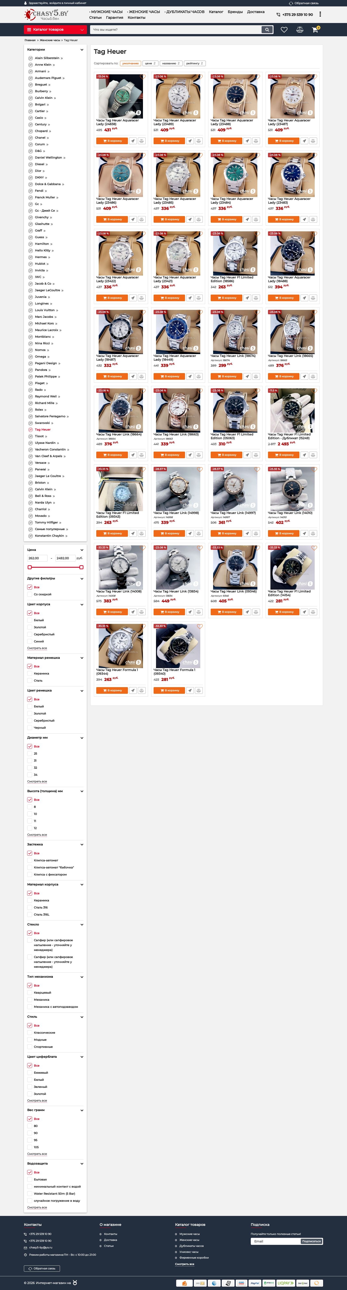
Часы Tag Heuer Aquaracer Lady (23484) (235, 203)
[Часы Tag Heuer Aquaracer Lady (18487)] (121, 332)
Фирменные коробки (194, 1257)
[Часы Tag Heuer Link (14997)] (235, 489)
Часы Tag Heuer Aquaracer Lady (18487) (121, 360)
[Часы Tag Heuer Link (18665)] (292, 332)
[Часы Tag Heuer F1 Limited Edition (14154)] (292, 567)
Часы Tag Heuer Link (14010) (292, 515)
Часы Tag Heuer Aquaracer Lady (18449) (178, 360)
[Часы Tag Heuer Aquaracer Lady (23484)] (235, 175)
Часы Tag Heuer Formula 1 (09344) (121, 674)
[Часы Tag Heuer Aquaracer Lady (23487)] (292, 96)
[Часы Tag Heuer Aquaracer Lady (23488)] (235, 96)
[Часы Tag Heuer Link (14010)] (292, 489)
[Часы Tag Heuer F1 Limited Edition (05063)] (235, 410)
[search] (182, 29)
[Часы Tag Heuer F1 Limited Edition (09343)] (121, 489)
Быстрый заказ (133, 141)
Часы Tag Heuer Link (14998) (178, 515)
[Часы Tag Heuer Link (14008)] (121, 567)
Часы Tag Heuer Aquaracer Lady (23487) (292, 124)
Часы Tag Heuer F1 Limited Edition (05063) (235, 438)
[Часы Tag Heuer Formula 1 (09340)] (178, 646)
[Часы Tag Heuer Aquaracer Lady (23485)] (178, 175)
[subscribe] (287, 1241)
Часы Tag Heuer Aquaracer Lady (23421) (178, 281)
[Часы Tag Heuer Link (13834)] (178, 567)
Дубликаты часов (191, 1246)
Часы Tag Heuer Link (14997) (235, 515)
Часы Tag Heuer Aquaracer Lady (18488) (292, 281)
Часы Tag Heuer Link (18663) (178, 436)
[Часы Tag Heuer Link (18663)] (178, 410)
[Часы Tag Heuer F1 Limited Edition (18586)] (235, 253)
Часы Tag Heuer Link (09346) (235, 593)
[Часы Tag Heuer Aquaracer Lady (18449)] (178, 332)
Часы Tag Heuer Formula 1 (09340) (178, 674)
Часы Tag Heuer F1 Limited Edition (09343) (121, 517)
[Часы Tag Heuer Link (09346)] (235, 567)
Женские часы (189, 1240)
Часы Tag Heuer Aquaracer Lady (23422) (121, 281)
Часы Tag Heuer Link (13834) (178, 593)
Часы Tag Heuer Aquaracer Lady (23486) (121, 203)
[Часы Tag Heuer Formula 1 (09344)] (121, 646)
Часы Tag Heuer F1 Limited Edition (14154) (292, 595)
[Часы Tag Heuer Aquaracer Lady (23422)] (121, 253)
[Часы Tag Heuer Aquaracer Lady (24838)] (121, 96)
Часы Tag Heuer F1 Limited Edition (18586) (235, 281)
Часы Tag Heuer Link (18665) (292, 358)
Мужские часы (189, 1234)
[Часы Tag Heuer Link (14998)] (178, 489)
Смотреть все (37, 648)
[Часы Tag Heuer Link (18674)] (235, 332)
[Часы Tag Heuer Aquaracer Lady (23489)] (178, 96)
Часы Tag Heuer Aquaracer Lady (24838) (121, 124)
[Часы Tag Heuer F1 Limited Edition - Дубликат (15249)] (292, 410)
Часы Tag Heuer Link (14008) (121, 593)
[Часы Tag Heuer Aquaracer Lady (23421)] (178, 253)
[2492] (65, 558)
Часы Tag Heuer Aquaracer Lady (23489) (178, 124)
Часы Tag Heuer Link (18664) (121, 436)
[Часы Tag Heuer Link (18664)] (121, 410)
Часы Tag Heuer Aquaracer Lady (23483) (292, 203)
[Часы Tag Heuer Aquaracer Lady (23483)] (292, 175)
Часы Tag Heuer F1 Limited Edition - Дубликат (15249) (292, 438)
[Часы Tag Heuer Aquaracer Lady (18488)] (292, 253)
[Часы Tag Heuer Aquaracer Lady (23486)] (121, 175)
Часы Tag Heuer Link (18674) (235, 358)
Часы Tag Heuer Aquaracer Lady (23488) (235, 124)
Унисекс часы (188, 1252)
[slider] (30, 567)
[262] (37, 558)
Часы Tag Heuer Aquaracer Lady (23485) (178, 203)
